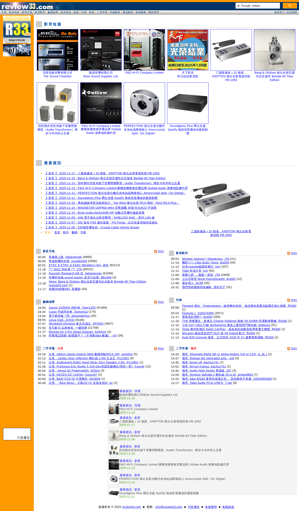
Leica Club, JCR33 (61, 320)
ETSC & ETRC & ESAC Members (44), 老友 (79, 265)
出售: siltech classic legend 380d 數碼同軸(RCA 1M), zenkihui (91, 354)
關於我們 (153, 12)
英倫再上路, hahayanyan (65, 257)
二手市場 (102, 12)
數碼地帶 (53, 12)
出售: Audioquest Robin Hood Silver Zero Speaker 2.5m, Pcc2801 (93, 362)
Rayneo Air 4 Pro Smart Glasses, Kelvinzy (77, 331)
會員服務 (141, 12)
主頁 (3, 12)
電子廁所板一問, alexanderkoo (69, 315)
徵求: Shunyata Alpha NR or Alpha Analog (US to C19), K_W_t (224, 354)
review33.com (131, 507)
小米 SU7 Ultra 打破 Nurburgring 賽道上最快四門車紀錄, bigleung (226, 325)
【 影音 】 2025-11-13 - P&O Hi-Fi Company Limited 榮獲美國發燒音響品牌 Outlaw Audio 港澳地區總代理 (116, 188)
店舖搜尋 (115, 12)
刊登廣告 (194, 507)
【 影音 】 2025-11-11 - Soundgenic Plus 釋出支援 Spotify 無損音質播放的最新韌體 (101, 198)
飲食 (91, 12)
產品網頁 (128, 12)
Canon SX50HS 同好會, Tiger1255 (72, 307)
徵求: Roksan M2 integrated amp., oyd (208, 358)
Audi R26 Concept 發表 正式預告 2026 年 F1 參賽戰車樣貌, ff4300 (228, 337)
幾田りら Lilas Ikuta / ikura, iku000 (205, 262)
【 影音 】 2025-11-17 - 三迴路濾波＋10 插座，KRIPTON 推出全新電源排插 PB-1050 (102, 173)
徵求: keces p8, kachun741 (200, 362)
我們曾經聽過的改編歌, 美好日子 (203, 287)
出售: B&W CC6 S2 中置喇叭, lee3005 (74, 378)
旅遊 (76, 12)
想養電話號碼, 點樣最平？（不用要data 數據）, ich (83, 335)
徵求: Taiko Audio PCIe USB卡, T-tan (207, 382)
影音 (57, 232)
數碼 (75, 232)
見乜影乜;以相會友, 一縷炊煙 (68, 327)
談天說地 (66, 12)
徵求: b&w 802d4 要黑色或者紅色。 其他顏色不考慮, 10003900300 (227, 378)
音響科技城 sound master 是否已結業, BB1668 (80, 277)
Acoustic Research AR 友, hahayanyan (75, 273)
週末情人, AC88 (192, 283)
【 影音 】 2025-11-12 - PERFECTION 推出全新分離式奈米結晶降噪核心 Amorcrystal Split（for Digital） (115, 193)
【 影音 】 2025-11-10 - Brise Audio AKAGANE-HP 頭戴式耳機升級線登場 (95, 212)
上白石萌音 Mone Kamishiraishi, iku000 (209, 279)
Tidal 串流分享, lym (195, 270)
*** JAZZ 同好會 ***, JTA (65, 269)
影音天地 (27, 12)
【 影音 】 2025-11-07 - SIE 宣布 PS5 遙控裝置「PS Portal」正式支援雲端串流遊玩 (101, 222)
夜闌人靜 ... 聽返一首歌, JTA (201, 274)
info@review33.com (168, 507)
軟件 (66, 232)
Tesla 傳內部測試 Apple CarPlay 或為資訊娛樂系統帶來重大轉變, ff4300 (231, 329)
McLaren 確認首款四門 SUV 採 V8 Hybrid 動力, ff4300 (218, 333)
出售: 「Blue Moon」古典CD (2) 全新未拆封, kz (81, 382)
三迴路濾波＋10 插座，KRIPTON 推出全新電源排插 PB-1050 (221, 232)
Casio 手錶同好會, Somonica (68, 311)
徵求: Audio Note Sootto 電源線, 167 (206, 370)
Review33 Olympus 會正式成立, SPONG (76, 323)
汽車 (83, 12)
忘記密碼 (292, 12)
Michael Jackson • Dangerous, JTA (206, 258)
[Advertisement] (166, 146)
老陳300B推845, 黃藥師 (64, 289)
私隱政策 (228, 507)
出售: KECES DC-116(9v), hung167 (73, 374)
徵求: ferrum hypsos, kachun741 (204, 366)
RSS (161, 251)
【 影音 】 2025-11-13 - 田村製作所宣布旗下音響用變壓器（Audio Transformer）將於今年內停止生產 (112, 183)
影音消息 (14, 12)
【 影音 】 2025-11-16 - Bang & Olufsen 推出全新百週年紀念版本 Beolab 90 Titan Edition (105, 178)
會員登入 (279, 12)
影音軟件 (40, 12)
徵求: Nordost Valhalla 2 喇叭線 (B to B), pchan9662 (217, 374)
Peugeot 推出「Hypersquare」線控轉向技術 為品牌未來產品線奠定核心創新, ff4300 (239, 305)
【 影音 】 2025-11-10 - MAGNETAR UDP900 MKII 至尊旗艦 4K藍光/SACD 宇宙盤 (101, 207)
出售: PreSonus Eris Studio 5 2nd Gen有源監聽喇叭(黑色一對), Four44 (96, 366)
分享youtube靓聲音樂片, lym (201, 266)
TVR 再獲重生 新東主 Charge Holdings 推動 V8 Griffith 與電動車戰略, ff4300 (234, 321)
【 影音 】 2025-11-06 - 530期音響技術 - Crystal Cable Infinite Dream (92, 227)
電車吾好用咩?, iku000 (197, 316)
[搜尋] (257, 6)
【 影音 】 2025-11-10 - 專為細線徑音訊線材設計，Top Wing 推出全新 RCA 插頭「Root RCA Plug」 (112, 202)
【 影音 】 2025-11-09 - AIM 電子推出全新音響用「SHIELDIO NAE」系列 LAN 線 (100, 217)
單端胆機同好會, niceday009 (68, 261)
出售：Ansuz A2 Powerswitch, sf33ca (74, 370)
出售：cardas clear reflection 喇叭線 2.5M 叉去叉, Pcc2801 (89, 358)
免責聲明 (211, 507)
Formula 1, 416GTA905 (198, 313)
